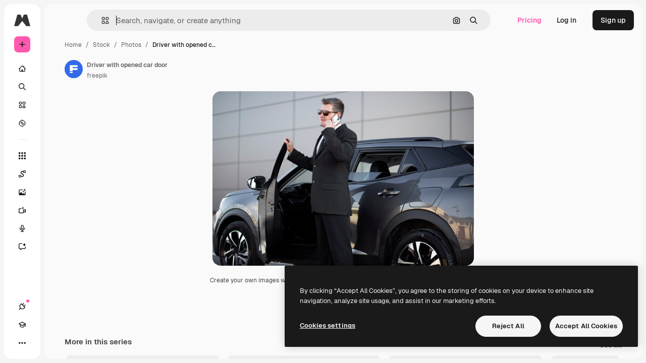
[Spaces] (60, 174)
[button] (156, 20)
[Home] (60, 68)
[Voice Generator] (60, 228)
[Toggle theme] (58, 343)
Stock (178, 45)
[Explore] (60, 123)
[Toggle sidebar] (99, 20)
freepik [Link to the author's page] (174, 76)
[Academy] (40, 343)
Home (149, 45)
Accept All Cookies (586, 326)
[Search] (60, 87)
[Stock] (60, 105)
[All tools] (60, 156)
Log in (566, 20)
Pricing (529, 20)
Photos (208, 45)
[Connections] (22, 343)
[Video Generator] (60, 210)
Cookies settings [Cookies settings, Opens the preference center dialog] (327, 325)
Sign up (613, 20)
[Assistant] (60, 246)
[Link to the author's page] (150, 69)
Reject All (508, 326)
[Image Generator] (60, 192)
